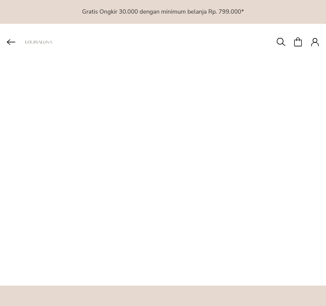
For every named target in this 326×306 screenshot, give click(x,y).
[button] (298, 42)
